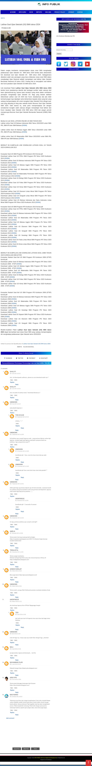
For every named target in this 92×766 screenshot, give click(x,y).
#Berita (19, 346)
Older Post (26, 748)
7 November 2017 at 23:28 (17, 533)
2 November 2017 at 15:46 (22, 500)
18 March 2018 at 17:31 (16, 601)
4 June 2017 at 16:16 (15, 388)
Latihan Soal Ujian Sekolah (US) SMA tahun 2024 (36, 343)
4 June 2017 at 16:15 (15, 373)
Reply (11, 380)
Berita (3, 18)
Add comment (10, 718)
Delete (15, 380)
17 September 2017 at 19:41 (17, 484)
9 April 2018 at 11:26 (15, 633)
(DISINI (18, 268)
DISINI (24, 132)
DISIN (12, 286)
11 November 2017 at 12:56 (17, 552)
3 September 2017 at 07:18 (23, 417)
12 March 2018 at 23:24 (16, 571)
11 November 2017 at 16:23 (23, 466)
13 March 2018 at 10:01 (16, 586)
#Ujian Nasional (28, 346)
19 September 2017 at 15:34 (17, 518)
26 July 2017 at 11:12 (16, 404)
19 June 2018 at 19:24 (16, 679)
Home (35, 748)
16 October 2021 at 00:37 (16, 696)
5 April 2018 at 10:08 (21, 614)
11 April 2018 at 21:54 (16, 649)
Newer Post (17, 748)
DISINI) (24, 125)
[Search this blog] (64, 50)
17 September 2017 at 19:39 (17, 434)
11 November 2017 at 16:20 (23, 451)
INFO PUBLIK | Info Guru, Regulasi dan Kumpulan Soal (45, 757)
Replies (12, 382)
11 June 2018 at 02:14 (16, 664)
